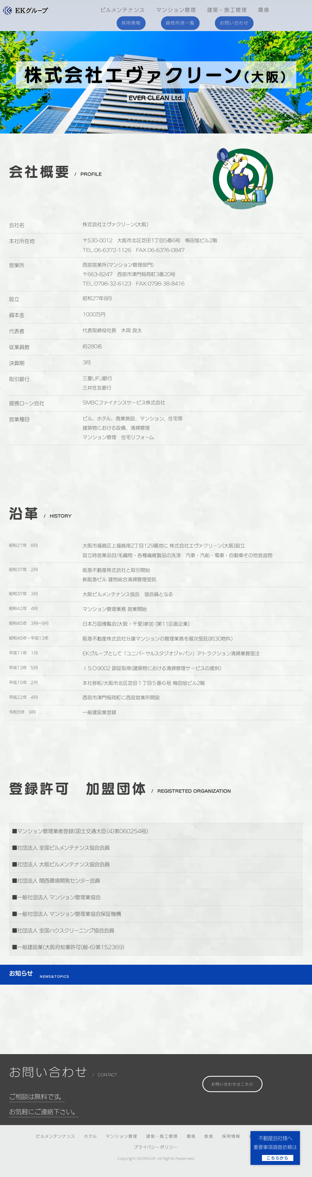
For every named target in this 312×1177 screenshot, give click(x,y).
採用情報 (131, 23)
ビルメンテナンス (122, 10)
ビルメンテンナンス (55, 1136)
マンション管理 (176, 10)
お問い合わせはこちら (232, 1084)
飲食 (208, 1136)
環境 (263, 10)
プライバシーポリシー (156, 1147)
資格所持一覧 (180, 23)
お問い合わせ (234, 23)
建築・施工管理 (227, 10)
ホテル (90, 1136)
